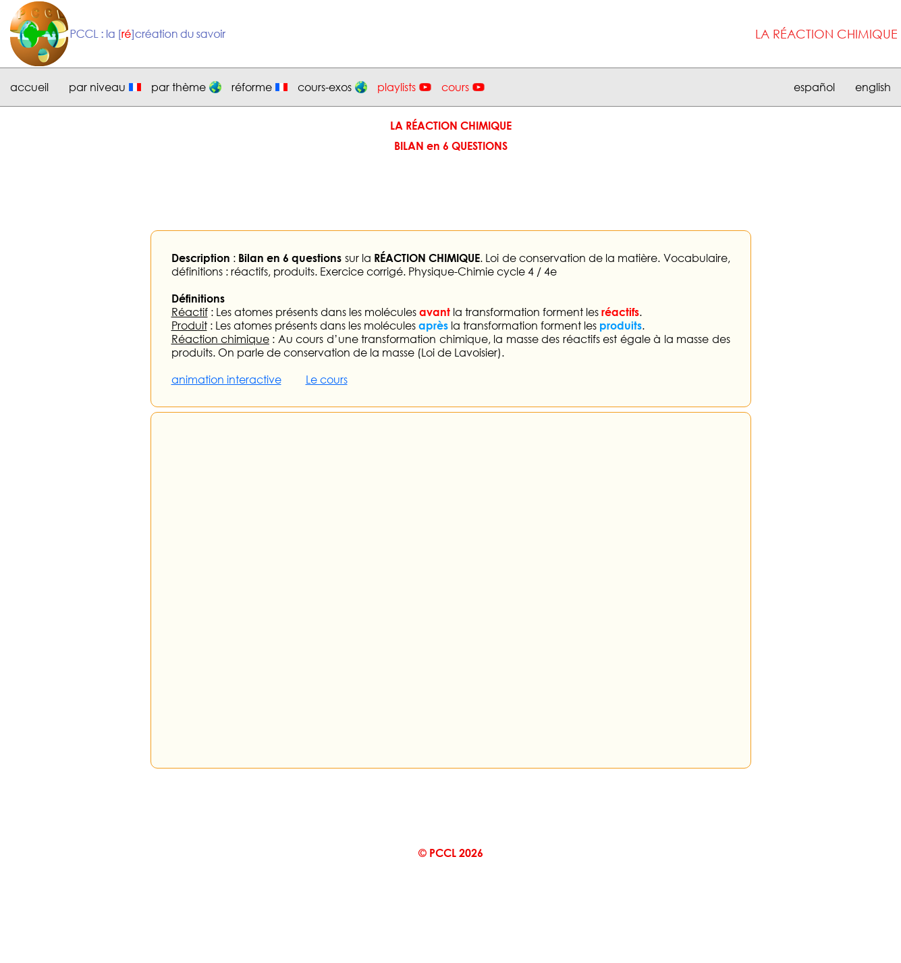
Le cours (327, 379)
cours (455, 87)
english (873, 87)
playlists (396, 87)
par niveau (97, 87)
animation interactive (226, 379)
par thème (178, 87)
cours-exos (325, 87)
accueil (29, 87)
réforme (251, 87)
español (814, 87)
